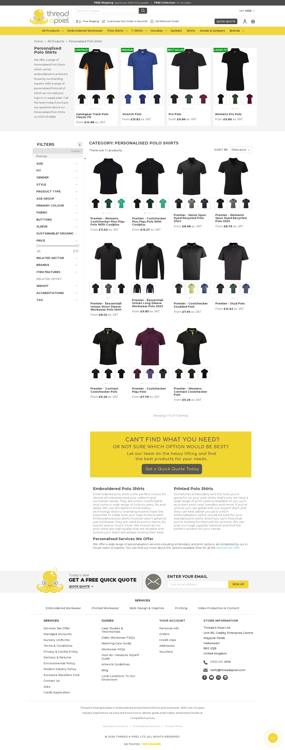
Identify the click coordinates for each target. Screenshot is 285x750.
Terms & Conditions (58, 646)
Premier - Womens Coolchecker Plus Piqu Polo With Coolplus (107, 221)
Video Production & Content (218, 608)
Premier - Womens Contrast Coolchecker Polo (190, 391)
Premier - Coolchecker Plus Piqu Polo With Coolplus (149, 221)
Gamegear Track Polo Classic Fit (92, 115)
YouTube (211, 677)
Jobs (47, 686)
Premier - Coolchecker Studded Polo (191, 305)
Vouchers (166, 651)
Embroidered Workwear (63, 608)
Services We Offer (57, 628)
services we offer (228, 548)
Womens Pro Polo (228, 114)
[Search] (111, 11)
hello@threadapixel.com (227, 670)
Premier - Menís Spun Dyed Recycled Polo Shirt (190, 218)
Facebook (204, 677)
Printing (181, 608)
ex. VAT (100, 122)
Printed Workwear (105, 608)
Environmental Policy (59, 663)
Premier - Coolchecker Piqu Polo (149, 390)
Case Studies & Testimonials (112, 630)
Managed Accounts (58, 634)
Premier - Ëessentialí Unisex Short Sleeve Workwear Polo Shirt (106, 306)
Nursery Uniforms (57, 640)
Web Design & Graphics (146, 608)
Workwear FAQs (113, 649)
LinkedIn (225, 677)
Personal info (169, 628)
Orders (164, 634)
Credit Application (57, 692)
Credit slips (167, 640)
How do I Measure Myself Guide (120, 656)
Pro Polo (175, 114)
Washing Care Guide (116, 643)
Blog (105, 670)
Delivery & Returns (57, 657)
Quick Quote (226, 21)
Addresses (167, 646)
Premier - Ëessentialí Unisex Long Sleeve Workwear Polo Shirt (147, 303)
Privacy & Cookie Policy (61, 651)
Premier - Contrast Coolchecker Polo (104, 390)
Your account (172, 620)
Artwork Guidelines (116, 664)
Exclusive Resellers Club (62, 675)
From (80, 122)
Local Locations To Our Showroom (118, 677)
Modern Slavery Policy (60, 669)
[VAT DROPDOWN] (250, 11)
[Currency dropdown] (232, 11)
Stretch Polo (132, 114)
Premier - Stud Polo (230, 303)
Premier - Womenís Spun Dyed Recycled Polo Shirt (231, 218)
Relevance (239, 150)
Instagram (218, 677)
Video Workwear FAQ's (118, 637)
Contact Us (52, 681)
